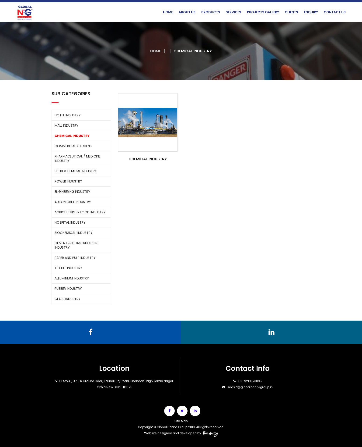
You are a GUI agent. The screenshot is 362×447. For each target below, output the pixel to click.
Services (233, 12)
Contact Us (335, 12)
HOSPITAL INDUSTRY (70, 222)
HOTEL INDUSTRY (68, 115)
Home (168, 12)
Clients (291, 12)
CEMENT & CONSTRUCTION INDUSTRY (76, 245)
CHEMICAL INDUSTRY (72, 135)
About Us (187, 12)
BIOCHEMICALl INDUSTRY (74, 232)
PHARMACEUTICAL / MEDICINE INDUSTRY (78, 158)
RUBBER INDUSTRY (68, 288)
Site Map (181, 420)
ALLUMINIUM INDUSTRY (72, 278)
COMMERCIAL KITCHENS (73, 146)
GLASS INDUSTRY (67, 299)
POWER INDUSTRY (68, 181)
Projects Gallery (263, 12)
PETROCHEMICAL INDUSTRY (76, 171)
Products (210, 12)
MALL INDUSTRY (66, 125)
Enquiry (311, 12)
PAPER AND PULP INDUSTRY (75, 257)
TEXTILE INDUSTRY (68, 268)
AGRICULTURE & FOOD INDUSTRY (80, 212)
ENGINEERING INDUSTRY (72, 191)
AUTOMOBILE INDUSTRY (73, 202)
